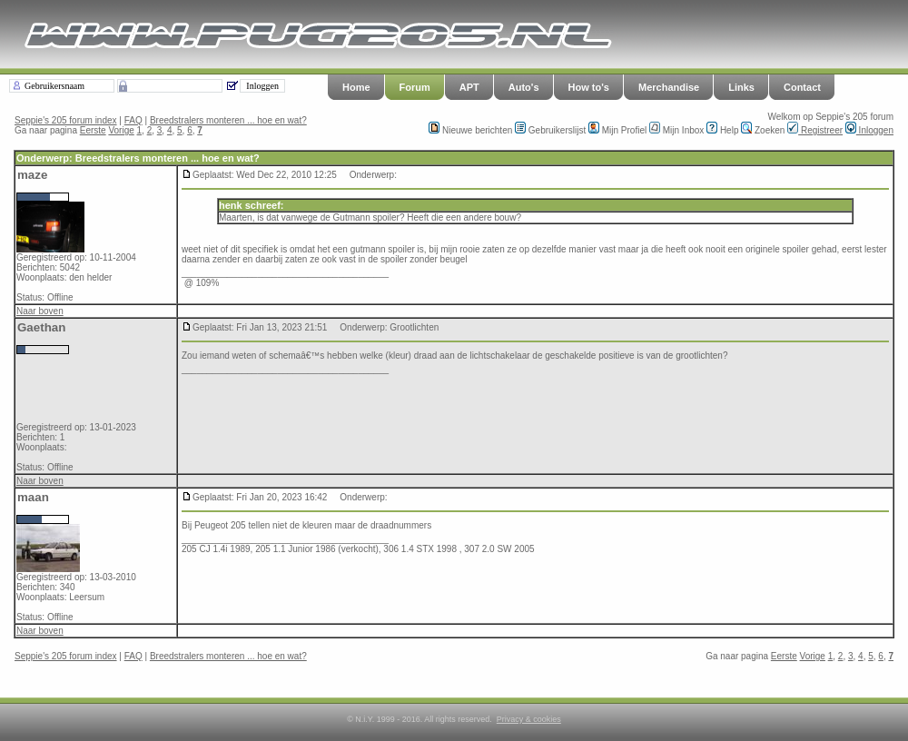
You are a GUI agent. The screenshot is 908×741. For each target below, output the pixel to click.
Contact (802, 87)
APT (469, 87)
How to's (588, 87)
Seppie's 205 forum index (66, 120)
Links (741, 87)
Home (356, 87)
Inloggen (869, 130)
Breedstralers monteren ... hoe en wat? (228, 120)
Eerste (93, 130)
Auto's (523, 87)
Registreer (815, 130)
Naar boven (40, 311)
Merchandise (668, 87)
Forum (415, 87)
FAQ (133, 120)
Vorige (120, 130)
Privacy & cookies (529, 719)
